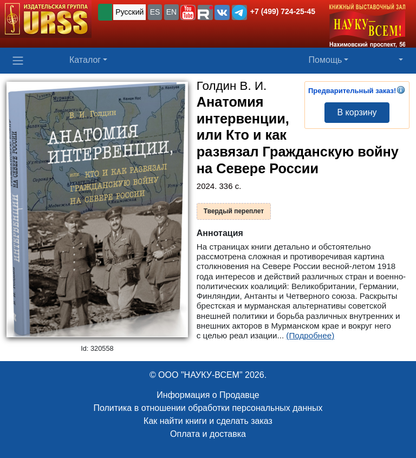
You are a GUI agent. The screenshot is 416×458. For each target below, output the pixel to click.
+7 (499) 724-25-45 (282, 11)
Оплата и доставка (208, 434)
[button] (188, 12)
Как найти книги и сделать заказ (208, 421)
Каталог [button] (85, 59)
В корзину (356, 112)
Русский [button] (129, 12)
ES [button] (155, 12)
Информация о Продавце (208, 395)
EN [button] (171, 12)
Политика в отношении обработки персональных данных (207, 408)
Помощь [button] (325, 59)
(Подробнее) (310, 335)
